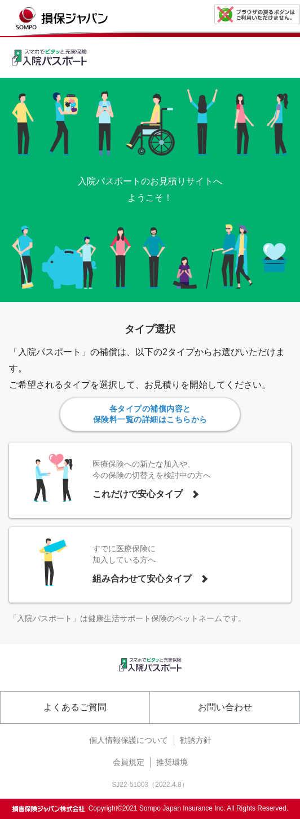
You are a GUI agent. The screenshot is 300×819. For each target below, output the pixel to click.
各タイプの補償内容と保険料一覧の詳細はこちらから (150, 414)
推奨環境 (172, 762)
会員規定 (128, 762)
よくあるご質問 (75, 707)
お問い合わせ (225, 707)
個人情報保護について (128, 740)
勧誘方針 (195, 740)
